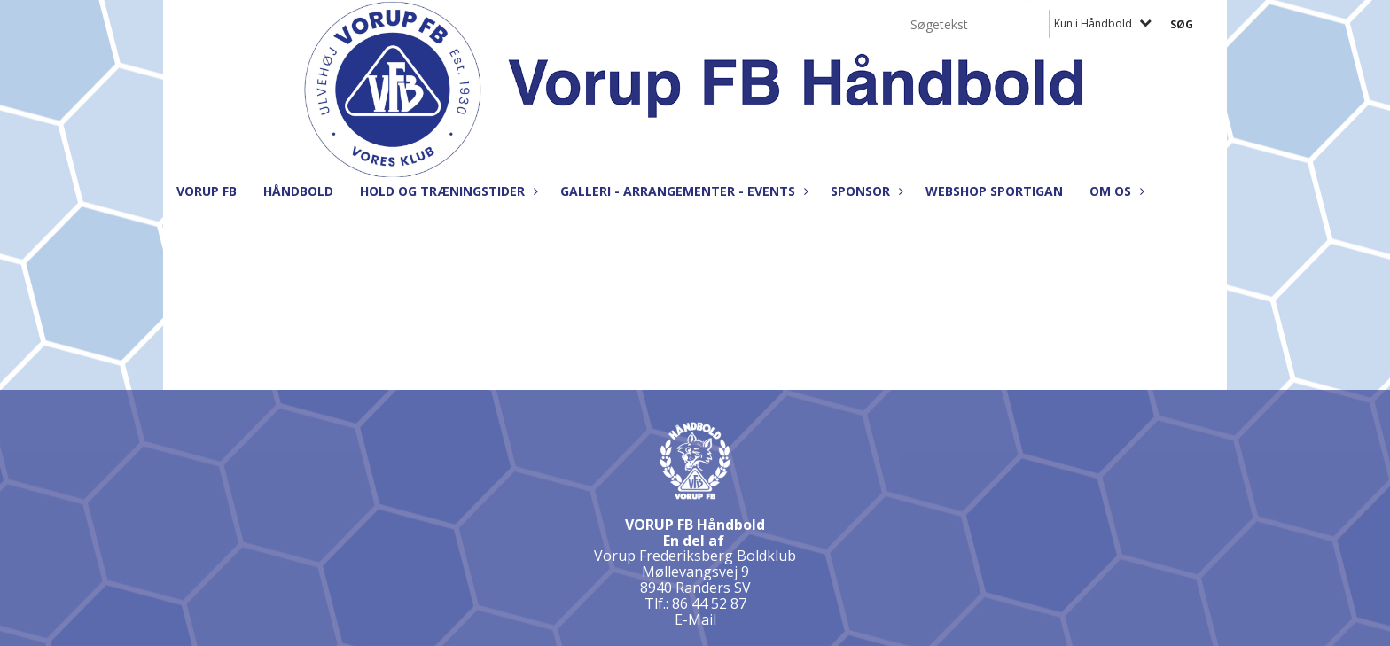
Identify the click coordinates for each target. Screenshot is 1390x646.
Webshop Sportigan (994, 191)
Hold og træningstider (447, 191)
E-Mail (695, 619)
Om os (1114, 191)
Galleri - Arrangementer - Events (682, 191)
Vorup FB (206, 191)
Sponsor (865, 191)
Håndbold (298, 191)
